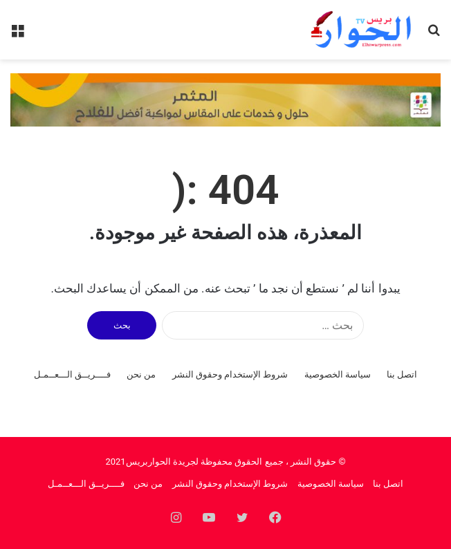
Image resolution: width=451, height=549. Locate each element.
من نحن (141, 374)
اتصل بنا (402, 374)
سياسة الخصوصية (337, 374)
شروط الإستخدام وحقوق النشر (230, 374)
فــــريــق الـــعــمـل (72, 374)
